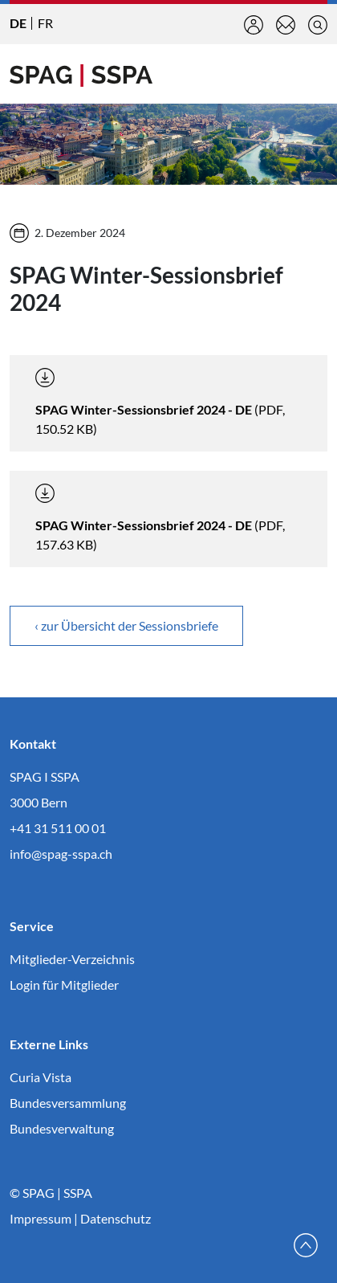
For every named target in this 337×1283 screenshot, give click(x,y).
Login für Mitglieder (64, 984)
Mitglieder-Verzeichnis (72, 958)
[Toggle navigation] (314, 74)
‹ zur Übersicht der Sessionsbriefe (126, 625)
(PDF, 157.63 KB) (160, 518)
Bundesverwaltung (62, 1128)
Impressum (40, 1218)
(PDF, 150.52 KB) (160, 402)
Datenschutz (115, 1218)
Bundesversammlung (68, 1102)
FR (45, 23)
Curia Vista (40, 1077)
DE (18, 23)
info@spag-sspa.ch (61, 853)
